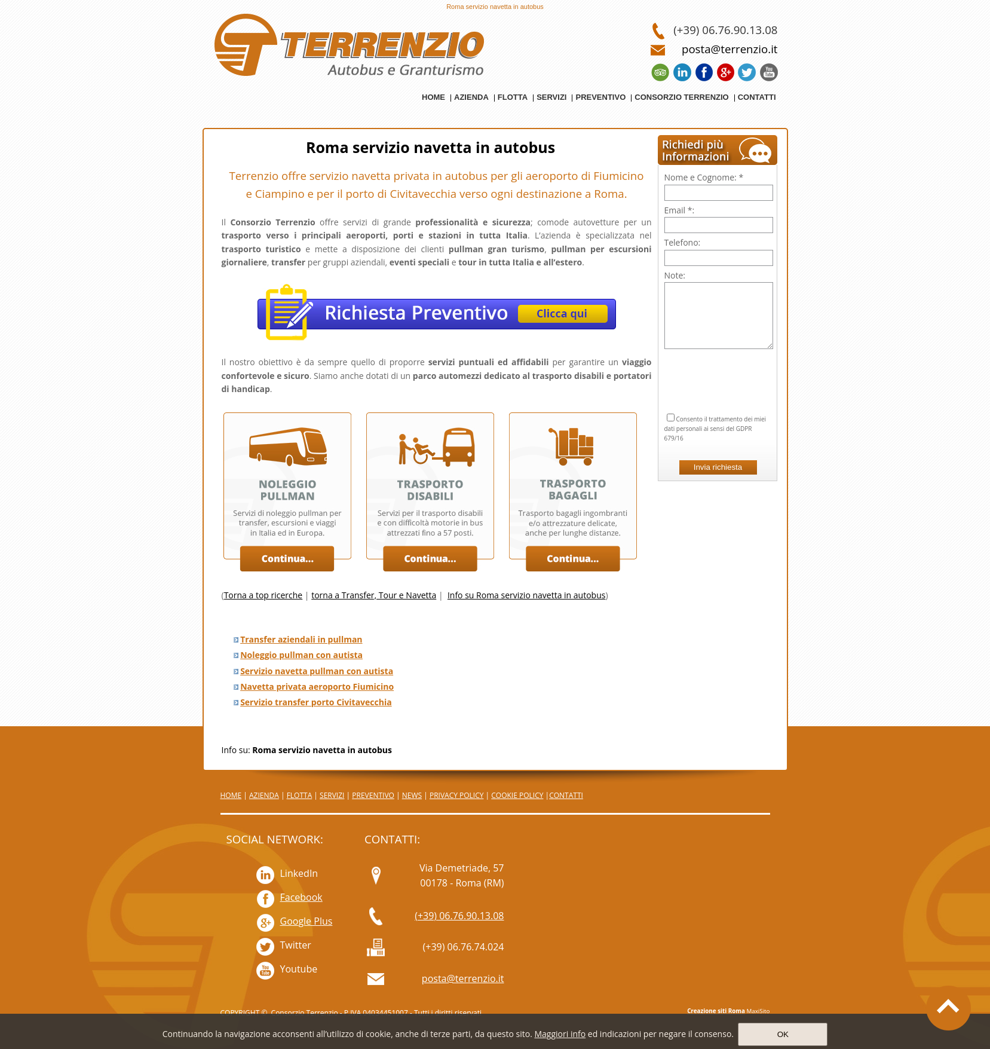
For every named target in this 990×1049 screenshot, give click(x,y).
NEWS (412, 795)
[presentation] (718, 366)
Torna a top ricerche (263, 595)
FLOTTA (299, 795)
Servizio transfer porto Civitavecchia (316, 702)
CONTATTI (566, 795)
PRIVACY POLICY (457, 795)
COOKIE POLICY (517, 795)
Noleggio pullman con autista (301, 654)
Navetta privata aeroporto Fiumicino (317, 686)
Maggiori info (560, 1033)
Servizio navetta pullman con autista (316, 671)
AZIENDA (264, 795)
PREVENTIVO (373, 795)
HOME (231, 795)
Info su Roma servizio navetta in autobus (527, 595)
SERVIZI (332, 795)
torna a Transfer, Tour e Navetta (373, 595)
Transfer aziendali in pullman (301, 639)
